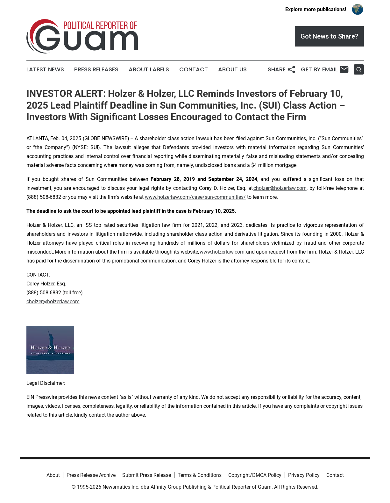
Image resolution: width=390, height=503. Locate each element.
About (53, 475)
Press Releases (96, 69)
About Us (232, 69)
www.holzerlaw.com (222, 252)
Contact (193, 69)
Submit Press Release (146, 475)
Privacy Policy (304, 475)
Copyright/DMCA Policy (254, 475)
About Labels (149, 69)
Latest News (45, 69)
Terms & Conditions (200, 475)
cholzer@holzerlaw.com (280, 188)
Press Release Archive (91, 475)
